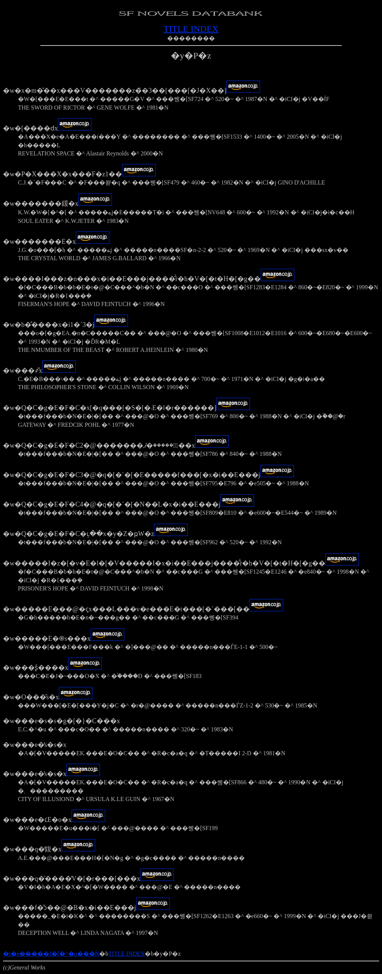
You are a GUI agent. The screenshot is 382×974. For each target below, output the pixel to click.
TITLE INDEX (190, 29)
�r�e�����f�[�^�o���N (51, 954)
